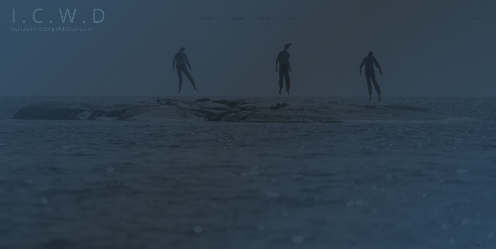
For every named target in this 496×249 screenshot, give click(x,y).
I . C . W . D (58, 15)
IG (477, 18)
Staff (238, 18)
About (209, 18)
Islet (265, 18)
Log (289, 18)
